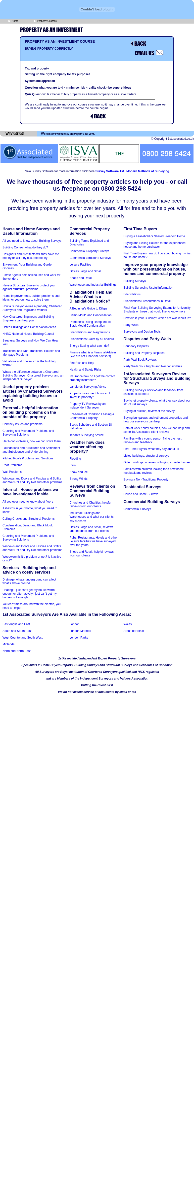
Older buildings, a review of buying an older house (157, 462)
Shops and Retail (81, 278)
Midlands (8, 644)
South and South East (17, 631)
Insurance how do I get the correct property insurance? (92, 378)
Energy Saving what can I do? (89, 345)
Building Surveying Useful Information (148, 287)
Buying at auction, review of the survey (149, 411)
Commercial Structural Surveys (90, 258)
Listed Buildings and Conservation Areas (29, 327)
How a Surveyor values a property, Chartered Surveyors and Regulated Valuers (32, 308)
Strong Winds (79, 478)
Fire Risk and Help (82, 363)
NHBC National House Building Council (28, 334)
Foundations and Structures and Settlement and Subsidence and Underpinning (31, 449)
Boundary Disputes (136, 346)
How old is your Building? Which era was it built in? (157, 318)
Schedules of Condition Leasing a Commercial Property (92, 416)
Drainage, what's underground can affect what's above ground (29, 581)
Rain (73, 465)
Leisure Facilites (80, 264)
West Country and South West (22, 637)
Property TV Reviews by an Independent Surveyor (88, 405)
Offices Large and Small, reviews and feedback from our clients (91, 529)
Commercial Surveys (137, 509)
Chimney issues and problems (22, 424)
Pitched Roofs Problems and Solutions (27, 458)
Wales (128, 624)
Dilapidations (132, 294)
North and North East (16, 651)
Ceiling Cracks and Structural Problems (28, 518)
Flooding (75, 458)
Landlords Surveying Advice (88, 386)
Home (13, 21)
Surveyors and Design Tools (142, 331)
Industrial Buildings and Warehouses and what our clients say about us (92, 516)
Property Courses (45, 21)
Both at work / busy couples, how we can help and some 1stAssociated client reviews (157, 430)
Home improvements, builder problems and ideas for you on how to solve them (30, 297)
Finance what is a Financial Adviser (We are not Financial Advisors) (93, 354)
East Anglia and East (16, 624)
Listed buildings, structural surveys (146, 455)
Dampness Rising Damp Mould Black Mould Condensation (90, 323)
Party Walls (131, 325)
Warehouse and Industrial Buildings (93, 284)
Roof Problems (12, 465)
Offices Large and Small (85, 271)
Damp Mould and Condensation (91, 315)
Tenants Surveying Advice (87, 435)
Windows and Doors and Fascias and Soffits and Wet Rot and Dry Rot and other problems (32, 480)
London (75, 624)
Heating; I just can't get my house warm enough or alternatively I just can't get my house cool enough (29, 593)
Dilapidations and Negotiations (90, 332)
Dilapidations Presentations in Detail (147, 301)
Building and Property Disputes (144, 353)
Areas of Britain (134, 631)
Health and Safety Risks (85, 369)
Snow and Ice (79, 472)
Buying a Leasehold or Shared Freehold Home (154, 236)
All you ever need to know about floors (27, 501)
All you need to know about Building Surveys (31, 240)
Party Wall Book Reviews (140, 359)
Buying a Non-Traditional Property (146, 479)
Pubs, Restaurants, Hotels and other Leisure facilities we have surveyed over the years (94, 541)
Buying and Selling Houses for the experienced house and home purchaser (155, 244)
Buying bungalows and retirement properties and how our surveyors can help (156, 419)
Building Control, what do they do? (25, 247)
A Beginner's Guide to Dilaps (88, 308)
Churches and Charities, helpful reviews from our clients (90, 504)
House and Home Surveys (141, 494)
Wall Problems (12, 472)
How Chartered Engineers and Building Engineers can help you (28, 318)
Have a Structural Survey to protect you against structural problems (28, 287)
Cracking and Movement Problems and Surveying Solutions (28, 432)
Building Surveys (135, 281)
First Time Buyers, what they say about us (151, 449)
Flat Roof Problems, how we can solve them (31, 441)
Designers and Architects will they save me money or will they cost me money (30, 256)
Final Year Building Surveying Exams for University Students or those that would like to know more (157, 309)
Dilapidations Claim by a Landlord (92, 339)
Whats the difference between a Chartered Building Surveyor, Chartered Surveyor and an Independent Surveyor (32, 375)
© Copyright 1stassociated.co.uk (172, 138)
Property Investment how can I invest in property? (90, 395)
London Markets (80, 631)
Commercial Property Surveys (89, 251)
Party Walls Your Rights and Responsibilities (153, 366)
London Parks (79, 637)
